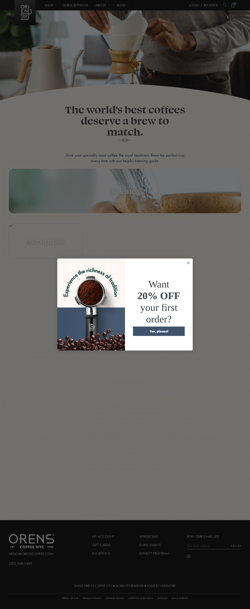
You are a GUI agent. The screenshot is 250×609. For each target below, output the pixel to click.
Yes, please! (158, 331)
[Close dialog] (188, 263)
